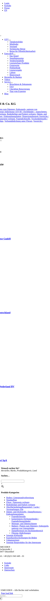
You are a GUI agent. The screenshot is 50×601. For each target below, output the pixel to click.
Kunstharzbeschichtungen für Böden (21, 538)
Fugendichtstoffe (23, 119)
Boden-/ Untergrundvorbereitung (20, 497)
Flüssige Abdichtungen (21, 533)
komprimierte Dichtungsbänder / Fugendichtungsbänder (25, 520)
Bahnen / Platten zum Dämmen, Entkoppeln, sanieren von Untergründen (30, 527)
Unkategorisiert (12, 540)
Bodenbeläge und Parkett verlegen (21, 114)
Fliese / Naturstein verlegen (17, 502)
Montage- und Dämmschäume (24, 523)
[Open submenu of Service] (12, 82)
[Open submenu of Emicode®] (14, 54)
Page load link (7, 593)
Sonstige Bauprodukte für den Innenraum (23, 542)
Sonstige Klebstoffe (14, 535)
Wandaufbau (11, 500)
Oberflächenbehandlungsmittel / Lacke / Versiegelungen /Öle (23, 508)
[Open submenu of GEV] (10, 40)
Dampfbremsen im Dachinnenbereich (27, 531)
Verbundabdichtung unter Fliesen (18, 121)
